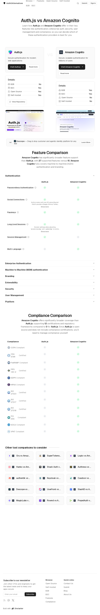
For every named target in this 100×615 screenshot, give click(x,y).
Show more (45, 207)
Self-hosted (51, 587)
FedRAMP (16, 362)
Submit (66, 587)
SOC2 (16, 424)
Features (49, 598)
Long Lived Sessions (16, 224)
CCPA (15, 347)
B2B (28, 5)
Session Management (16, 237)
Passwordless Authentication (20, 187)
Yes (39, 88)
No (40, 84)
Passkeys (11, 212)
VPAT (15, 431)
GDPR (16, 377)
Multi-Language (14, 249)
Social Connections (15, 199)
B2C (33, 5)
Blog (65, 591)
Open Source (51, 583)
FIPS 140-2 (16, 370)
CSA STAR (16, 355)
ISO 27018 (16, 409)
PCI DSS (16, 417)
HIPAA (16, 384)
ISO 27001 (16, 392)
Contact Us (68, 583)
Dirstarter (17, 608)
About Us (67, 594)
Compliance (50, 602)
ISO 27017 (16, 400)
